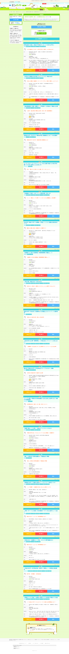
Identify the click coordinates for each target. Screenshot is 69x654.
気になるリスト (14, 8)
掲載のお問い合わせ (47, 643)
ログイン (48, 3)
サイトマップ (58, 3)
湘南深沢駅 (16, 30)
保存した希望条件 (22, 8)
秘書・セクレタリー (18, 36)
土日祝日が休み (13, 42)
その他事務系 (13, 36)
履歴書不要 (17, 42)
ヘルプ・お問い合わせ (53, 3)
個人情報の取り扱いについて (22, 643)
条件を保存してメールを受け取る (17, 23)
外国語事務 (18, 37)
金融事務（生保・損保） (13, 37)
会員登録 (44, 3)
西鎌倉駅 (20, 30)
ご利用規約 (29, 643)
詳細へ (53, 70)
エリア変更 (28, 5)
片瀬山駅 (12, 31)
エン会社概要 (41, 643)
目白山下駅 (12, 30)
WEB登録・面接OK (12, 41)
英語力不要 (17, 41)
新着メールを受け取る (41, 33)
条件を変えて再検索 (41, 26)
